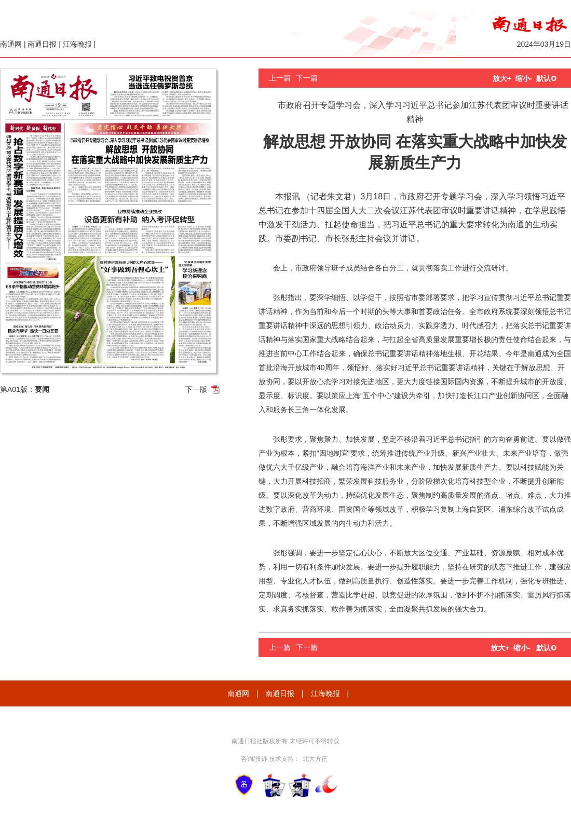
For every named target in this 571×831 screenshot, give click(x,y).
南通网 (11, 44)
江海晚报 (77, 44)
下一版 (196, 389)
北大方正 (315, 758)
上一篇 (280, 78)
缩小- (524, 78)
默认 (546, 78)
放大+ (502, 78)
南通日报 (42, 44)
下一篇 (307, 78)
